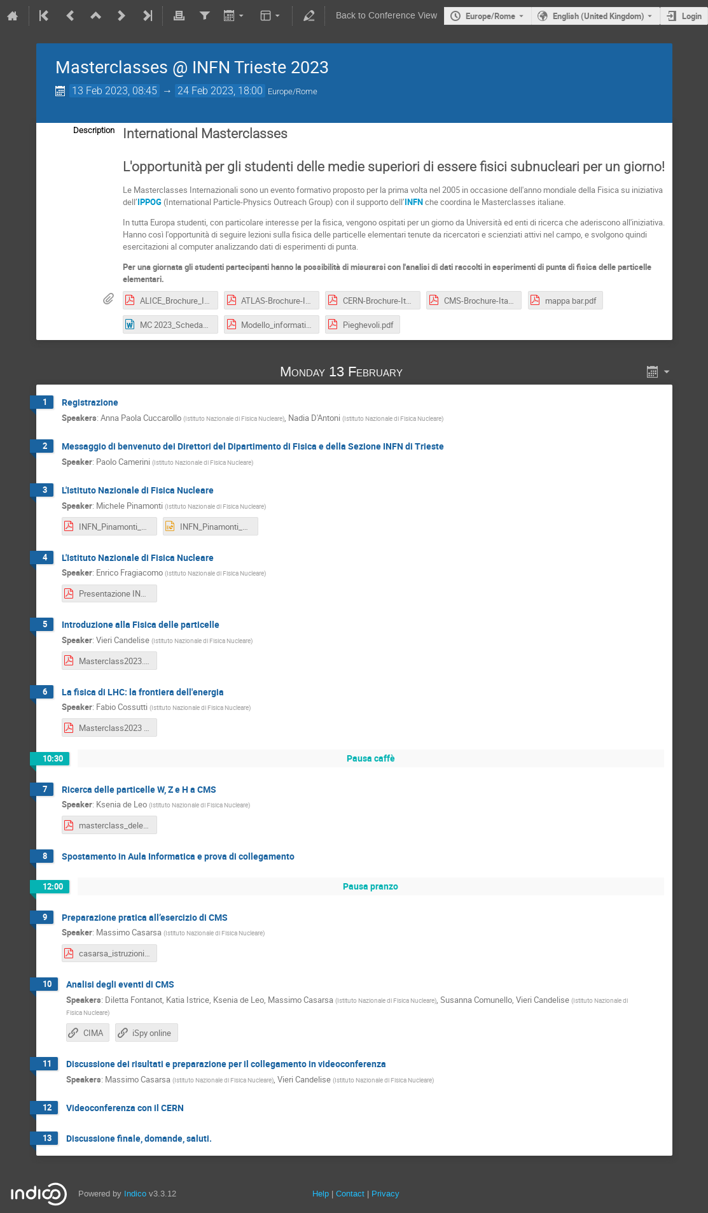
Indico (135, 1193)
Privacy (385, 1193)
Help (320, 1193)
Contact (350, 1193)
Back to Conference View (386, 16)
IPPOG (149, 202)
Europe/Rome (490, 16)
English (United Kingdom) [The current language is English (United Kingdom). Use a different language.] (598, 16)
